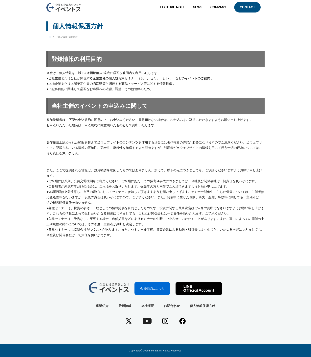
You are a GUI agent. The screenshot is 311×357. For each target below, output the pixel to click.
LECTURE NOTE (172, 7)
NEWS (197, 7)
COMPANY (218, 7)
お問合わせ (172, 306)
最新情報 (125, 306)
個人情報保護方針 (202, 306)
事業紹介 (102, 306)
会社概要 (147, 306)
